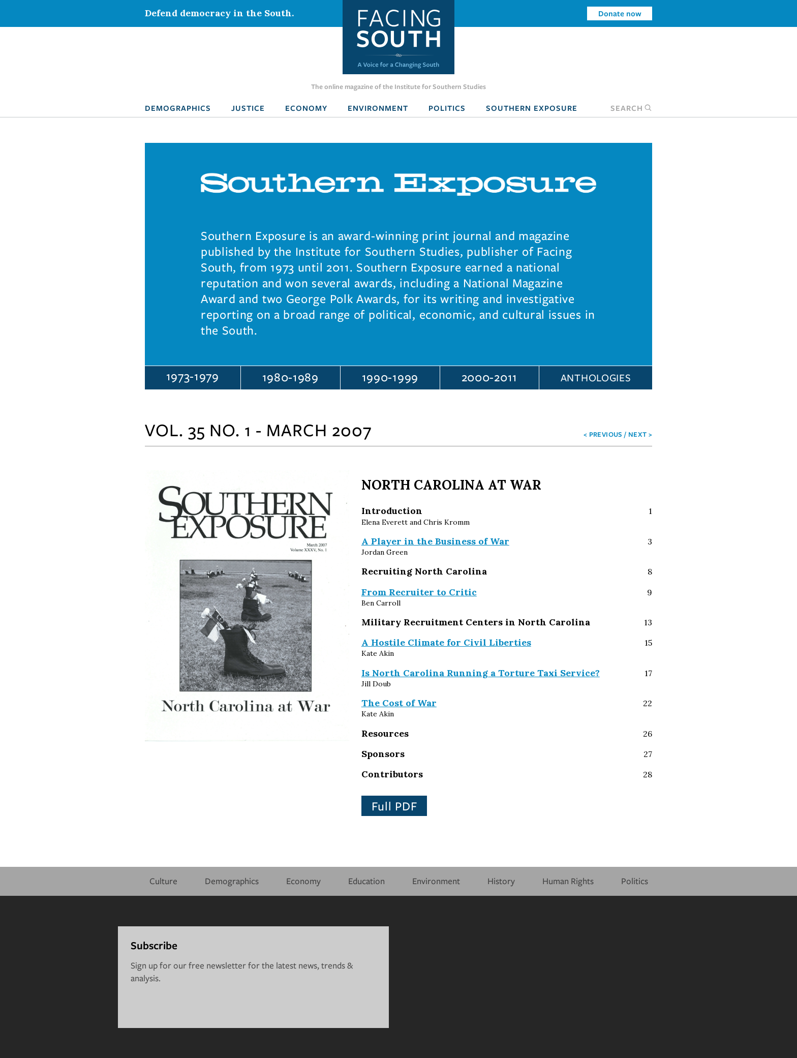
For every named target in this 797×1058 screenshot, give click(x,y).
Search (631, 108)
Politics (447, 108)
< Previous (603, 434)
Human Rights (568, 881)
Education (366, 881)
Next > (640, 434)
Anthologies (596, 377)
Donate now (619, 13)
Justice (248, 108)
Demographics (178, 108)
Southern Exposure (531, 108)
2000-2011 (489, 377)
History (501, 881)
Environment (378, 108)
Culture (163, 881)
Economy (306, 108)
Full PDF (394, 806)
